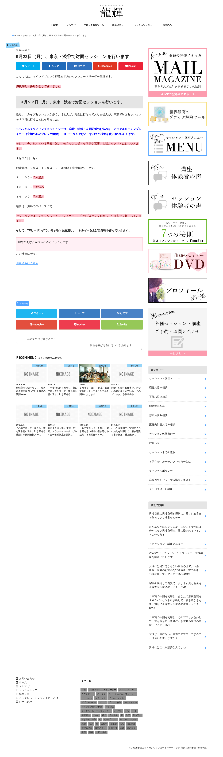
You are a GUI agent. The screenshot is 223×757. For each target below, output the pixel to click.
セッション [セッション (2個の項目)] (87, 696)
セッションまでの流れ (162, 451)
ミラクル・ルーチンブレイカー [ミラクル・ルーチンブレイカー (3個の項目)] (96, 709)
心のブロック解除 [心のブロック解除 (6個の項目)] (128, 717)
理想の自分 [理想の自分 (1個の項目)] (100, 726)
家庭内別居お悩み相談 (162, 423)
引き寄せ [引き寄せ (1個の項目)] (137, 713)
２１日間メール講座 (161, 488)
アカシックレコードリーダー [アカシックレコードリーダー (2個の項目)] (102, 687)
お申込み (167, 25)
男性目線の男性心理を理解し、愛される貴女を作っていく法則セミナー (175, 514)
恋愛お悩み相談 (158, 387)
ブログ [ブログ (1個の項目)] (102, 700)
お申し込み (25, 699)
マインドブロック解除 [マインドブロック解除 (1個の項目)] (92, 705)
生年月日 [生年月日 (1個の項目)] (113, 726)
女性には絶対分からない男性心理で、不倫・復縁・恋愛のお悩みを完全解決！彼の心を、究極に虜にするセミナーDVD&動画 (175, 568)
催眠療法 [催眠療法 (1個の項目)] (86, 713)
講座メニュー (119, 25)
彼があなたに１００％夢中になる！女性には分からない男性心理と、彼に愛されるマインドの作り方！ (175, 529)
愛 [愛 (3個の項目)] (97, 722)
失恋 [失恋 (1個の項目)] (128, 713)
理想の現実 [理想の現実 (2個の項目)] (87, 726)
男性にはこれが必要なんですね (167, 645)
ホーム (23, 680)
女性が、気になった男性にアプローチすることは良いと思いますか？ (175, 634)
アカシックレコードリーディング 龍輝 (166, 745)
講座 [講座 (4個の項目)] (84, 730)
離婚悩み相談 (157, 405)
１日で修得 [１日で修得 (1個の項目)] (101, 730)
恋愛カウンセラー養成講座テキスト (170, 479)
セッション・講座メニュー (164, 377)
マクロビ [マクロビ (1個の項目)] (110, 705)
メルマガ (70, 25)
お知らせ (24, 304)
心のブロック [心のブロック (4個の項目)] (110, 717)
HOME (54, 25)
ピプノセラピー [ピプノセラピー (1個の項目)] (89, 700)
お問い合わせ (27, 676)
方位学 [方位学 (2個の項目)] (104, 722)
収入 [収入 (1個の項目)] (104, 713)
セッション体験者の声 (162, 433)
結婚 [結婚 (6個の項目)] (122, 726)
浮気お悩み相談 (158, 414)
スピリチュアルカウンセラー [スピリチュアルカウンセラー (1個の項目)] (122, 692)
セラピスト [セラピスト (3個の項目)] (100, 696)
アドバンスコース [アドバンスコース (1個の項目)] (127, 687)
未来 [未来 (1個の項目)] (122, 722)
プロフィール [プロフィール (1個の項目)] (130, 700)
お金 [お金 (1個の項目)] (84, 687)
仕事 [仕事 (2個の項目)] (134, 709)
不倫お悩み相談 (158, 396)
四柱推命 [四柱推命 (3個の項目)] (113, 713)
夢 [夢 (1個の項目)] (122, 713)
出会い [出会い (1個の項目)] (96, 713)
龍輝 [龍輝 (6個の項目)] (91, 730)
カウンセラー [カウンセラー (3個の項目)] (88, 692)
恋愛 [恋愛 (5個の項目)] (84, 722)
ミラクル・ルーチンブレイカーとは (170, 460)
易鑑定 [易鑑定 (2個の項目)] (113, 722)
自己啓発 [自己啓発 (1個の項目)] (131, 726)
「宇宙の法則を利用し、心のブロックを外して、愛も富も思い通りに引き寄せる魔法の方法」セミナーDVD (175, 619)
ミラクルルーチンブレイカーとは (38, 695)
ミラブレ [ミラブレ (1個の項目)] (118, 709)
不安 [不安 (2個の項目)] (127, 709)
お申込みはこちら (27, 263)
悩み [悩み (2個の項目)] (91, 722)
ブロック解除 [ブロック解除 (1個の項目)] (115, 700)
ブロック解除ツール (94, 25)
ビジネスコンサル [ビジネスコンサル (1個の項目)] (117, 696)
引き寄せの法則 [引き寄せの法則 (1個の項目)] (89, 717)
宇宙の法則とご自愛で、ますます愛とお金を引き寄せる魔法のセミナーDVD (175, 583)
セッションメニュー (144, 25)
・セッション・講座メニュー (166, 542)
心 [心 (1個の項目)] (100, 717)
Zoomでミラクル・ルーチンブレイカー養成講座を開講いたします (176, 553)
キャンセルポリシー (161, 469)
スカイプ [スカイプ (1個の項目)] (101, 692)
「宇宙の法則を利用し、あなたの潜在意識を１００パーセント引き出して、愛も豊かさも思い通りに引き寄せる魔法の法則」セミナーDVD (175, 600)
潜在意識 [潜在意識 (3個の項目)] (131, 722)
